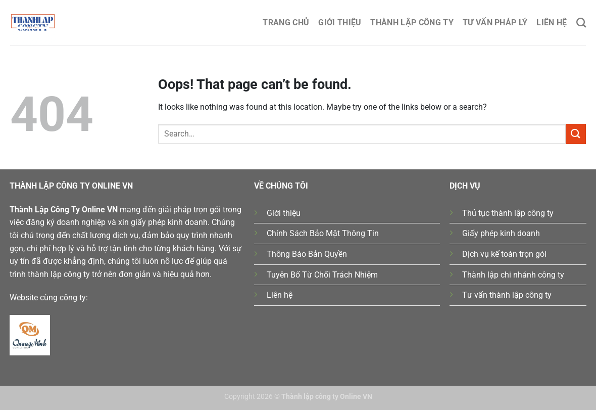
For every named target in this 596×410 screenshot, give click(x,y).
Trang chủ (286, 22)
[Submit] (576, 134)
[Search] (581, 22)
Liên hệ (551, 22)
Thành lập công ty (411, 22)
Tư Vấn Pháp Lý (495, 22)
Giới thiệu (339, 22)
